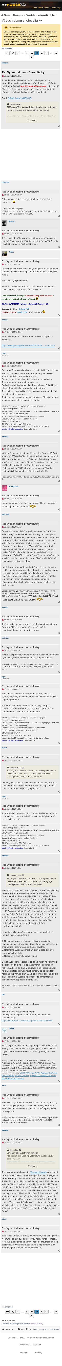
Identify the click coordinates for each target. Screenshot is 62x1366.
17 (46, 53)
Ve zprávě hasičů (38, 1172)
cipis (4, 353)
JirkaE (11, 252)
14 (32, 53)
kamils (4, 748)
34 (56, 53)
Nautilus (12, 221)
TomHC (12, 1029)
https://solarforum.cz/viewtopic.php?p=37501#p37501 (27, 1020)
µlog (58, 8)
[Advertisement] (31, 154)
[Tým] (28, 1329)
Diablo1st (5, 182)
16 (42, 53)
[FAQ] (21, 1329)
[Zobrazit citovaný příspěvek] (23, 767)
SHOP (40, 8)
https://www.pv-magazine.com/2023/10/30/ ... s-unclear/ (28, 345)
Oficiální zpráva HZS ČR (19, 98)
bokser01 (5, 514)
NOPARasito (14, 486)
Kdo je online (8, 1320)
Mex (3, 995)
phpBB (22, 1338)
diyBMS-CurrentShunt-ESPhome (43, 1076)
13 (27, 53)
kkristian (5, 638)
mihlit (4, 1219)
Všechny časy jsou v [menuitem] (46, 1329)
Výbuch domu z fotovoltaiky (22, 20)
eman (4, 1086)
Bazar (46, 8)
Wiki (54, 8)
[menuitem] (29, 15)
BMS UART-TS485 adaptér (13, 1078)
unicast (5, 320)
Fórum (34, 8)
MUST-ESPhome (27, 1073)
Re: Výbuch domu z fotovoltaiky (23, 72)
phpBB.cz (37, 1345)
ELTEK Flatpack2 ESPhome (46, 1073)
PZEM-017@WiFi (22, 1076)
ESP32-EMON (8, 1076)
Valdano (5, 63)
